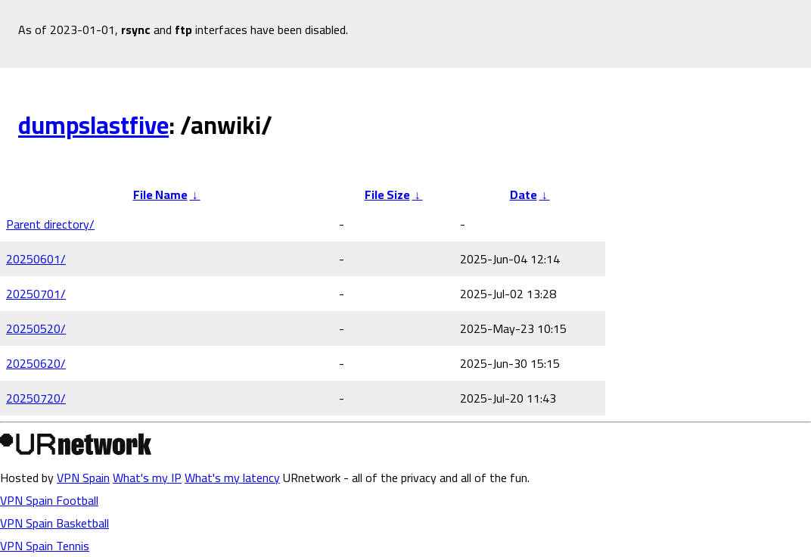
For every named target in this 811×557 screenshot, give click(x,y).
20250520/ (36, 328)
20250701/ (36, 293)
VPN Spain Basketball (54, 523)
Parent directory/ (50, 224)
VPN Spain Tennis (44, 545)
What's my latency (232, 477)
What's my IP (147, 477)
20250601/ (36, 258)
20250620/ (36, 363)
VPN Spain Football (49, 500)
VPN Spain (83, 477)
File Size (387, 194)
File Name (160, 194)
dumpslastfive (93, 125)
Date (523, 194)
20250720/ (36, 398)
